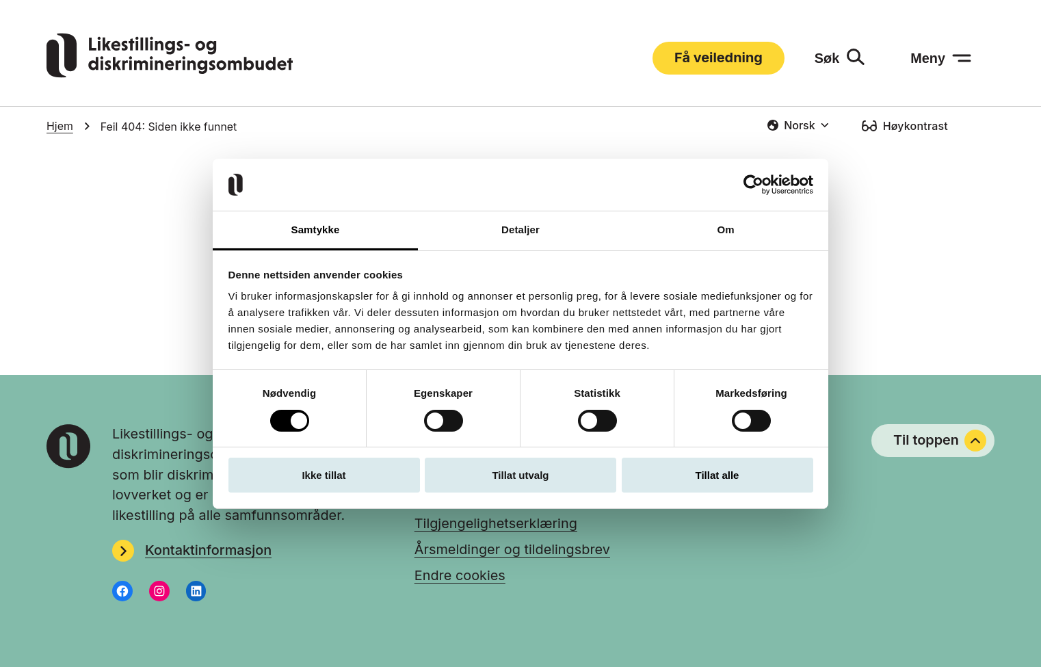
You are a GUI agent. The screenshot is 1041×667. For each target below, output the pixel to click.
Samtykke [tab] (315, 229)
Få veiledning (718, 57)
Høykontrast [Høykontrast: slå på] (915, 126)
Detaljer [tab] (520, 229)
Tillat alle (717, 475)
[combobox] (797, 125)
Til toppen (939, 441)
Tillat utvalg (520, 475)
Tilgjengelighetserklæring (495, 523)
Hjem (60, 126)
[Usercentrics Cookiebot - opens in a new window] (753, 184)
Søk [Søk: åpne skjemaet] (827, 58)
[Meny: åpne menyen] (940, 58)
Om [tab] (725, 229)
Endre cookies (459, 575)
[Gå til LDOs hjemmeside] (170, 73)
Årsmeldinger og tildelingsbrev (512, 549)
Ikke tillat (323, 475)
